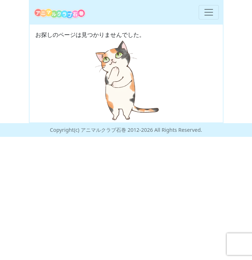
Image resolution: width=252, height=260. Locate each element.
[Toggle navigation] (209, 12)
